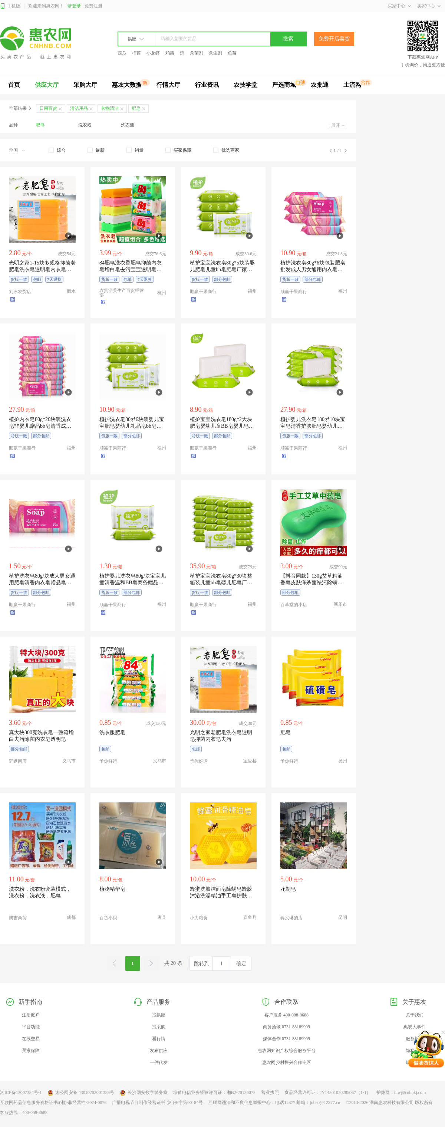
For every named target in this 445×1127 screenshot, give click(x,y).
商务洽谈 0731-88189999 (286, 1026)
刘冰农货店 (20, 291)
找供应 (158, 1015)
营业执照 (270, 1092)
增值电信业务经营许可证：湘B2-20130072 (214, 1092)
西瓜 (122, 53)
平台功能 (31, 1026)
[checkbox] (57, 150)
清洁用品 (79, 108)
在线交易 (31, 1038)
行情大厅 (168, 85)
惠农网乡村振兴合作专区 (286, 1062)
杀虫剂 (215, 53)
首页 (14, 85)
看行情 (158, 1038)
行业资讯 (207, 85)
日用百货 (48, 108)
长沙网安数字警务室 (144, 1093)
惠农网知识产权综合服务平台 (287, 1050)
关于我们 (414, 1015)
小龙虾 (153, 53)
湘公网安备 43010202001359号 (80, 1093)
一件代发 (159, 1062)
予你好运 (108, 761)
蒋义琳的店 (291, 917)
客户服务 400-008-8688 (286, 1015)
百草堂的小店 (293, 604)
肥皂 (40, 125)
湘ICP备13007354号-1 (21, 1092)
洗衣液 (127, 125)
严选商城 (284, 85)
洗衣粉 (85, 125)
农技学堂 (245, 85)
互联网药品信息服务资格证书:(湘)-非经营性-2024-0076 (53, 1102)
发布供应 (159, 1050)
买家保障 (31, 1050)
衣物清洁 (110, 108)
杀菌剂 (196, 53)
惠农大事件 (414, 1026)
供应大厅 (47, 85)
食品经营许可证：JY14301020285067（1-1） (327, 1092)
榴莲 (136, 53)
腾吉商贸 (18, 917)
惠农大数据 (127, 85)
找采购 (158, 1026)
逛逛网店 (18, 761)
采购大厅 (85, 85)
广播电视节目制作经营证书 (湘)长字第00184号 (157, 1102)
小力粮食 (199, 917)
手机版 (10, 6)
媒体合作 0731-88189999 (286, 1038)
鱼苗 (232, 53)
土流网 (352, 85)
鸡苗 (169, 53)
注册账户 (31, 1015)
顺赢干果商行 (203, 291)
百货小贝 (108, 917)
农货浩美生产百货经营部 (121, 293)
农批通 (320, 85)
